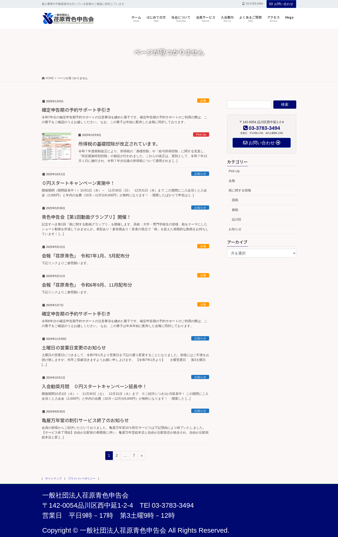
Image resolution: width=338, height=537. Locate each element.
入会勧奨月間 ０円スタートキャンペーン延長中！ (94, 386)
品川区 (236, 219)
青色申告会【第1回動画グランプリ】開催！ (86, 216)
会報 (203, 100)
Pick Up (201, 134)
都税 (235, 210)
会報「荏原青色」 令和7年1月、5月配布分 (86, 255)
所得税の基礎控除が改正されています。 (119, 143)
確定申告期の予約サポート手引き (76, 109)
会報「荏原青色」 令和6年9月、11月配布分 (87, 284)
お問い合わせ (281, 4)
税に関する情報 (240, 190)
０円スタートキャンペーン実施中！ (78, 183)
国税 (235, 200)
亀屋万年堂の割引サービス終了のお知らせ (85, 420)
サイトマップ (53, 478)
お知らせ (200, 173)
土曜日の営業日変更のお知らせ (74, 347)
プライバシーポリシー (81, 478)
